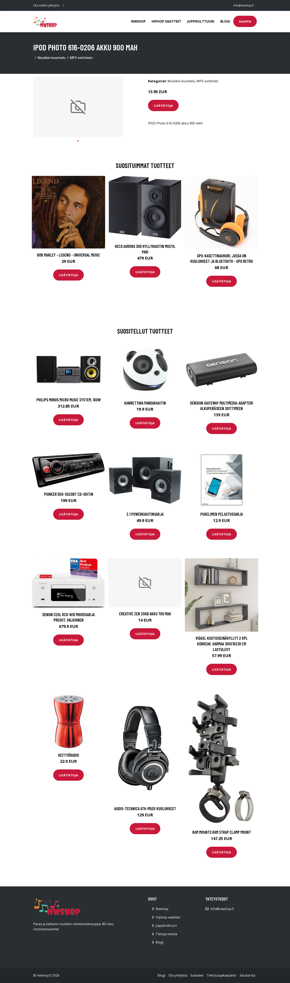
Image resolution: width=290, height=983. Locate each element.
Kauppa (245, 21)
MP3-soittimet (81, 57)
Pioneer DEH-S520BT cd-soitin (68, 494)
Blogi (225, 21)
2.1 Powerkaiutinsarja (145, 514)
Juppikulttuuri (200, 21)
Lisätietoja (163, 105)
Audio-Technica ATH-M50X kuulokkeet (145, 808)
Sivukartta (247, 975)
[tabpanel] (78, 107)
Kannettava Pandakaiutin (145, 402)
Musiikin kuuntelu (51, 57)
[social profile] (63, 5)
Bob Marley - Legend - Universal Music (68, 254)
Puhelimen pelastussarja (221, 514)
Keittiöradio (68, 755)
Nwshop (138, 21)
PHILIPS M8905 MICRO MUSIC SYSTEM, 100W (68, 399)
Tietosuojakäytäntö (221, 975)
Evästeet (197, 975)
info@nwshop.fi (243, 5)
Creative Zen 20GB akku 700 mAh (145, 613)
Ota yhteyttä (178, 975)
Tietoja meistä (166, 934)
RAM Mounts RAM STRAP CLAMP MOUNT (221, 832)
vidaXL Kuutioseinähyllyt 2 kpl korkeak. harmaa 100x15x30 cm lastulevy (222, 644)
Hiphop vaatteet (166, 21)
